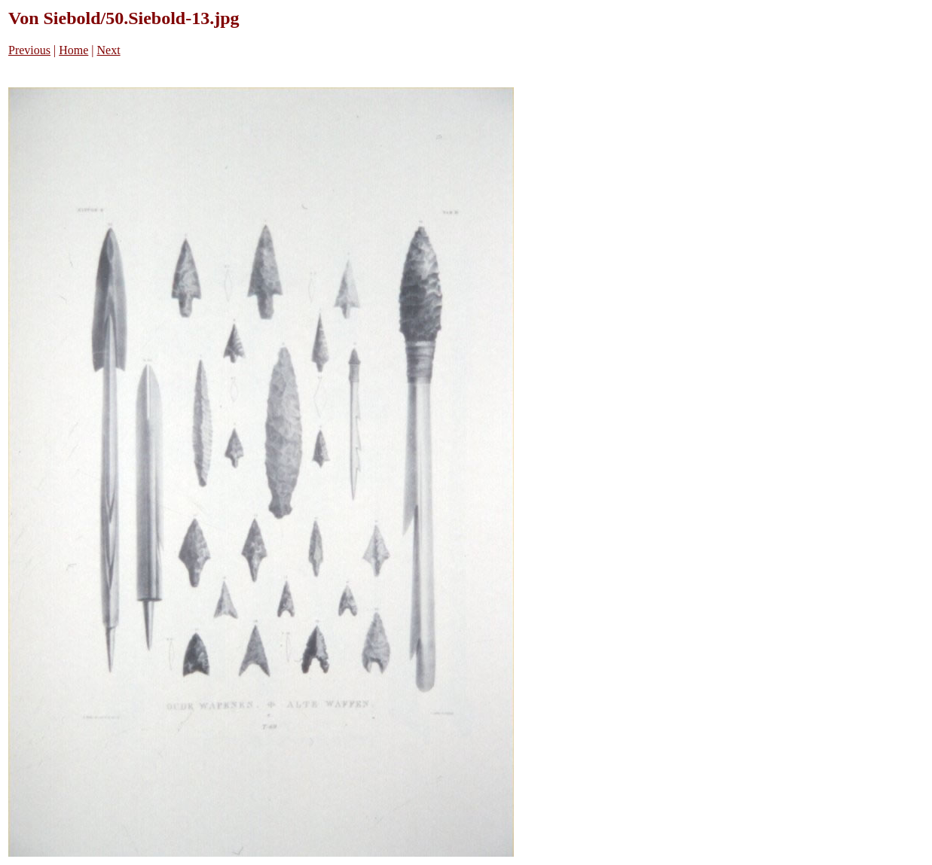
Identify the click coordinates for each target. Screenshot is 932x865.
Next (109, 50)
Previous (29, 50)
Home (73, 50)
